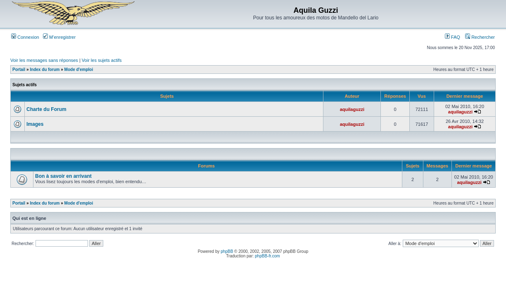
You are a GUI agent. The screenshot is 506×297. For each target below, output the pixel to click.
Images (34, 124)
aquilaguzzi (352, 109)
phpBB (227, 251)
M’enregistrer (59, 37)
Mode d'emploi (78, 69)
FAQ (452, 37)
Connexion (25, 37)
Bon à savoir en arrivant (63, 176)
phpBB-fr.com (267, 256)
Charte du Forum (46, 109)
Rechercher (480, 37)
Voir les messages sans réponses (44, 60)
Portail (18, 69)
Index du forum (44, 69)
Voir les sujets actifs (102, 60)
